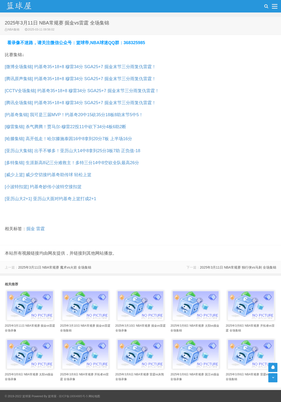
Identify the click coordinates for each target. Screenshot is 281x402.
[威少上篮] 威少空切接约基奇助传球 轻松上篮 (48, 174)
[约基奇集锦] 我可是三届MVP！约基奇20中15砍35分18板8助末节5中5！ (74, 114)
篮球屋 (52, 396)
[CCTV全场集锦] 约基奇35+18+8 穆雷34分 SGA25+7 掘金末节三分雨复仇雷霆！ (82, 90)
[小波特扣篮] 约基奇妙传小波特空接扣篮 (43, 186)
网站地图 (94, 396)
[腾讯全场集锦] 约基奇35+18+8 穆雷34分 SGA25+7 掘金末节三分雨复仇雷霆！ (80, 102)
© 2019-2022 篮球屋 (18, 396)
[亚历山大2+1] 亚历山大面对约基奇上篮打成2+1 (50, 198)
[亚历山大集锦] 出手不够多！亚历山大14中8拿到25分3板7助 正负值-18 (72, 150)
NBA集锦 (13, 29)
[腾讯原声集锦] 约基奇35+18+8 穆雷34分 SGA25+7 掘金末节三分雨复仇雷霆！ (80, 78)
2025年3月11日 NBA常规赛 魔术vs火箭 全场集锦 (54, 267)
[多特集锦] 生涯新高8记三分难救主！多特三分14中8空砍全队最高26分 (72, 162)
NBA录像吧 (24, 6)
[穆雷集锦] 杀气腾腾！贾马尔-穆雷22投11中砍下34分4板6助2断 (65, 126)
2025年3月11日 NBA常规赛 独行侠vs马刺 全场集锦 (238, 267)
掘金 (30, 228)
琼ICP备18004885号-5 (73, 396)
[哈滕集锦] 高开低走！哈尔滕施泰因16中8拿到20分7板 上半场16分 (68, 138)
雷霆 (40, 228)
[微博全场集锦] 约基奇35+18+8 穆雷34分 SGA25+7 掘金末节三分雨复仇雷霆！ (80, 66)
